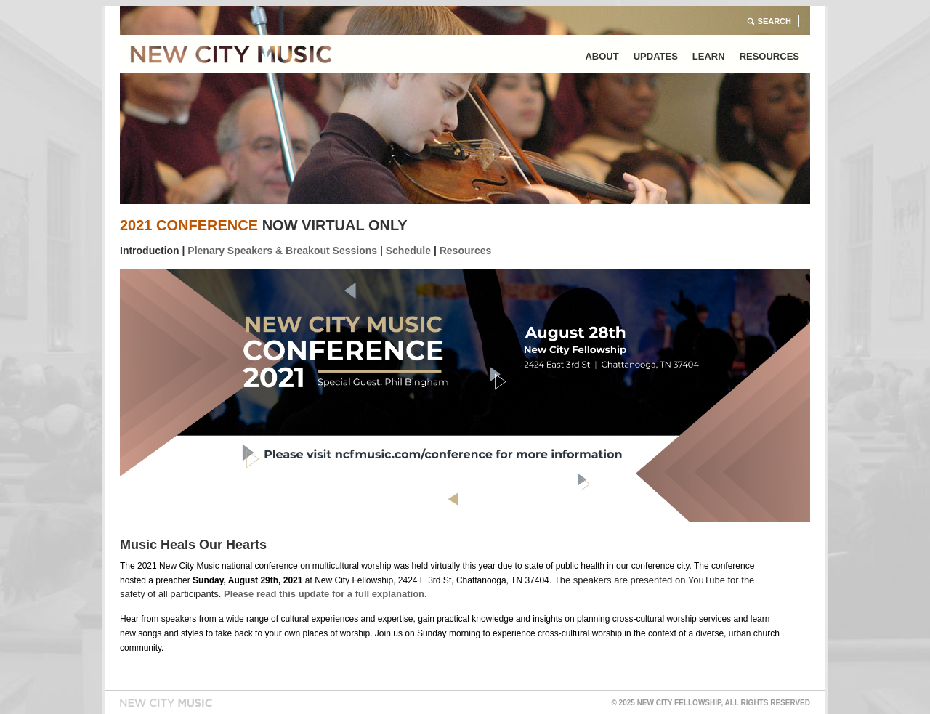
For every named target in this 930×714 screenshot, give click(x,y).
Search (774, 21)
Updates (656, 56)
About (601, 56)
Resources (769, 56)
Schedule (408, 250)
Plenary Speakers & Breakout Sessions (282, 250)
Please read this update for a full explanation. (325, 593)
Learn (708, 56)
